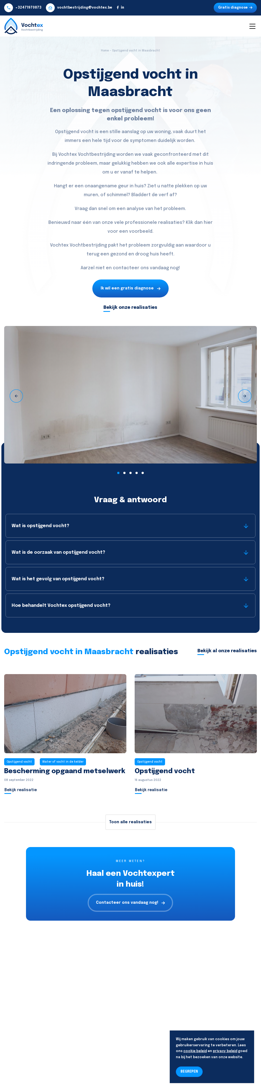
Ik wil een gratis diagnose (130, 288)
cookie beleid (195, 1051)
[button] (118, 472)
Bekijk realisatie (20, 790)
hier (208, 222)
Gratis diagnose (235, 7)
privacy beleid (225, 1051)
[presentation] (16, 396)
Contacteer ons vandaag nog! (130, 903)
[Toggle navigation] (252, 26)
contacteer (126, 268)
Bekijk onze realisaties (130, 307)
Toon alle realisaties (130, 822)
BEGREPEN (189, 1071)
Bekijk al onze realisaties (227, 651)
